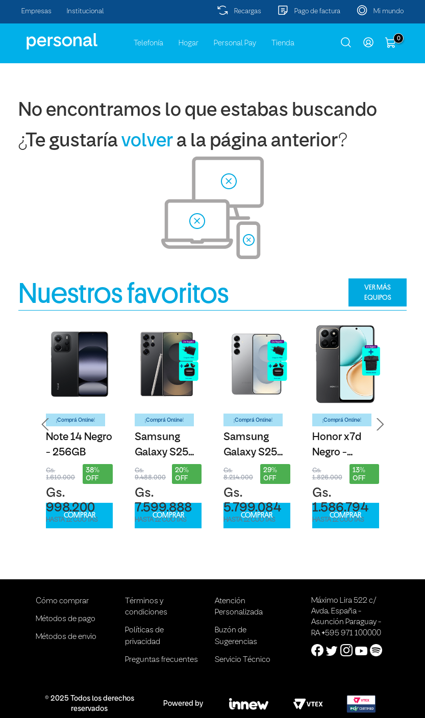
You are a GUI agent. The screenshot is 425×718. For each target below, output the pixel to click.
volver (147, 141)
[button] (45, 424)
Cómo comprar (62, 601)
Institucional (85, 11)
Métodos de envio (66, 636)
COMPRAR (79, 515)
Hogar (188, 43)
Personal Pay (235, 43)
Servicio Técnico (242, 659)
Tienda (282, 43)
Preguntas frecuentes (161, 659)
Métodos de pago (65, 619)
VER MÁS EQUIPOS (377, 292)
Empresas (36, 11)
